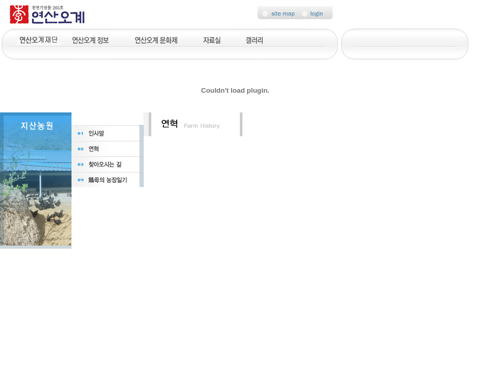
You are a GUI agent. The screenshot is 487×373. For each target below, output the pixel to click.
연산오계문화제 (156, 39)
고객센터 (301, 39)
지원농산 (39, 39)
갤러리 (255, 39)
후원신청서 (448, 39)
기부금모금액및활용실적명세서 (387, 39)
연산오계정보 (91, 39)
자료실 (211, 39)
